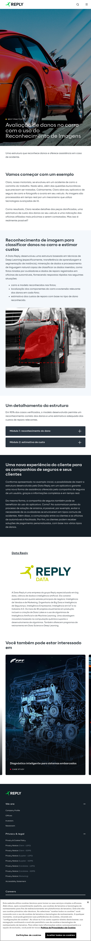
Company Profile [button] (13, 810)
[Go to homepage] (14, 4)
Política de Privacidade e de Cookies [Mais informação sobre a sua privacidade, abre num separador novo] (58, 928)
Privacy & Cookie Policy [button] (16, 840)
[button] (45, 891)
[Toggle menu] (86, 4)
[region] (45, 920)
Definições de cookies (28, 935)
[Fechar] (88, 902)
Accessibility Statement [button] (16, 881)
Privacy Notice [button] (18, 846)
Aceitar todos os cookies (61, 935)
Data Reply (20, 553)
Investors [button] (9, 821)
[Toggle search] (77, 4)
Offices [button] (9, 816)
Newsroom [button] (10, 826)
